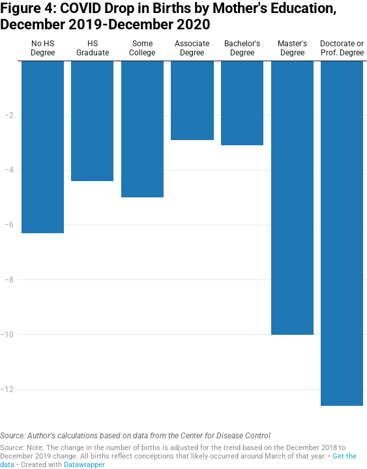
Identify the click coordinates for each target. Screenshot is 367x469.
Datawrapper (84, 465)
